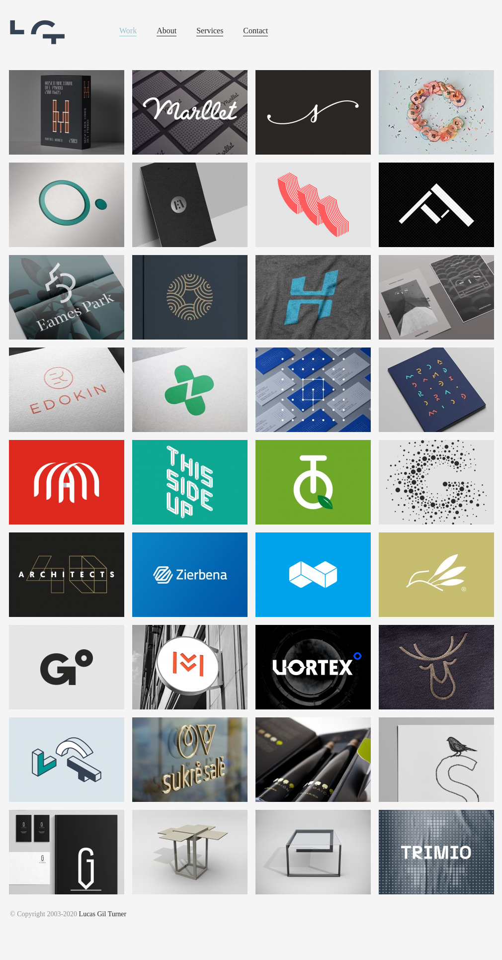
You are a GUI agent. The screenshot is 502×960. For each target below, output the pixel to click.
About (166, 30)
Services (209, 30)
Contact (255, 30)
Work (128, 30)
